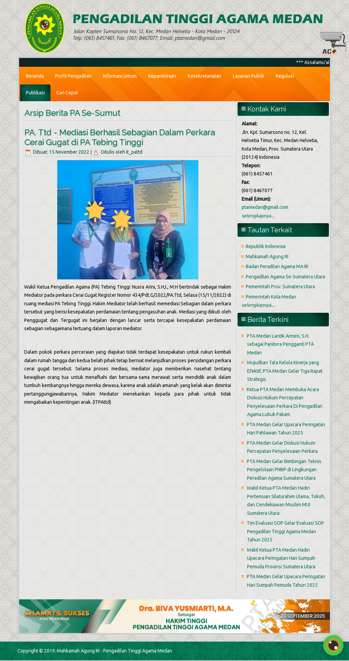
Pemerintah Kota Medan (271, 296)
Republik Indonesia (266, 246)
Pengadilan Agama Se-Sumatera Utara (285, 276)
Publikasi (35, 92)
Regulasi (285, 76)
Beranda (35, 76)
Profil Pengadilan (73, 76)
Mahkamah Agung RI (267, 256)
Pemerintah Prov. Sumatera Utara (280, 286)
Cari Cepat (67, 92)
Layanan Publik (248, 76)
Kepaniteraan (162, 76)
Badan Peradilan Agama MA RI (277, 266)
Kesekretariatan (204, 76)
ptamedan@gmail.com (265, 207)
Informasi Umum (120, 76)
